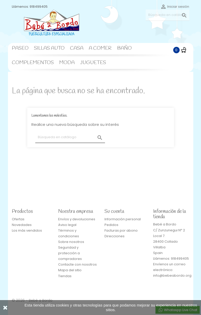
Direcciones (114, 236)
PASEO (20, 48)
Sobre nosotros (71, 241)
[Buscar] (167, 15)
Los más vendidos (27, 230)
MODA (67, 62)
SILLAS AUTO (49, 48)
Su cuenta (114, 211)
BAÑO (124, 48)
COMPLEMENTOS (33, 62)
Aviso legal (67, 224)
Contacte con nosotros (77, 264)
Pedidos (111, 224)
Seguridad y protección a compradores (70, 253)
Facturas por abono (121, 230)
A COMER (100, 48)
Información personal (122, 219)
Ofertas (18, 219)
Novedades (22, 224)
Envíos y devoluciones (76, 219)
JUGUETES (93, 62)
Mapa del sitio (70, 270)
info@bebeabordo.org (172, 275)
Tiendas (65, 276)
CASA (76, 48)
